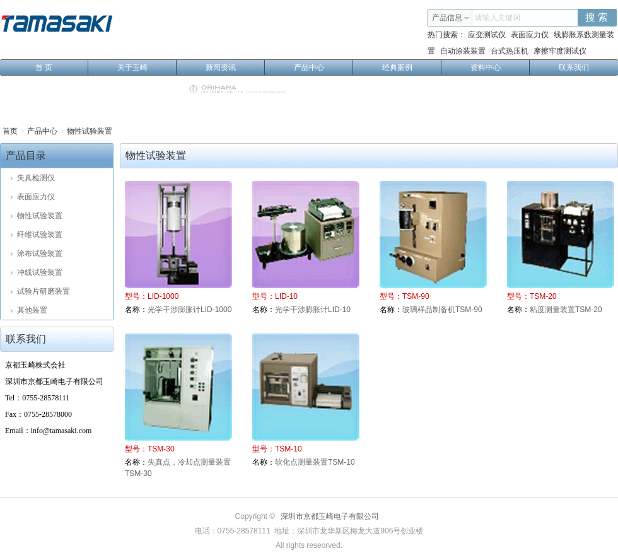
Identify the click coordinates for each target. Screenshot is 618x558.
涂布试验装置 (36, 253)
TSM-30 (161, 449)
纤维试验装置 (36, 234)
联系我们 (574, 67)
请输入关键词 (497, 17)
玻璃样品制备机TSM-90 (442, 309)
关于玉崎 (147, 67)
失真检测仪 (33, 177)
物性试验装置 (89, 131)
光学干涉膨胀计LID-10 (313, 309)
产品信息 (451, 17)
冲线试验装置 (36, 272)
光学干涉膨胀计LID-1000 (189, 309)
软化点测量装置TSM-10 (315, 462)
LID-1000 (163, 296)
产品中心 (324, 67)
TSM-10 (288, 449)
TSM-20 (543, 296)
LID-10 (286, 296)
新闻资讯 (235, 67)
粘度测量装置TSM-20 (566, 309)
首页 (10, 131)
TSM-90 (415, 296)
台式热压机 (509, 51)
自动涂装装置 (463, 51)
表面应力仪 (530, 34)
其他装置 (29, 310)
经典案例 (412, 67)
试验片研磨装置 (40, 291)
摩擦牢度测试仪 (559, 51)
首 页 (61, 67)
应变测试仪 (487, 34)
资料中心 (500, 67)
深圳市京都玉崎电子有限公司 (330, 516)
